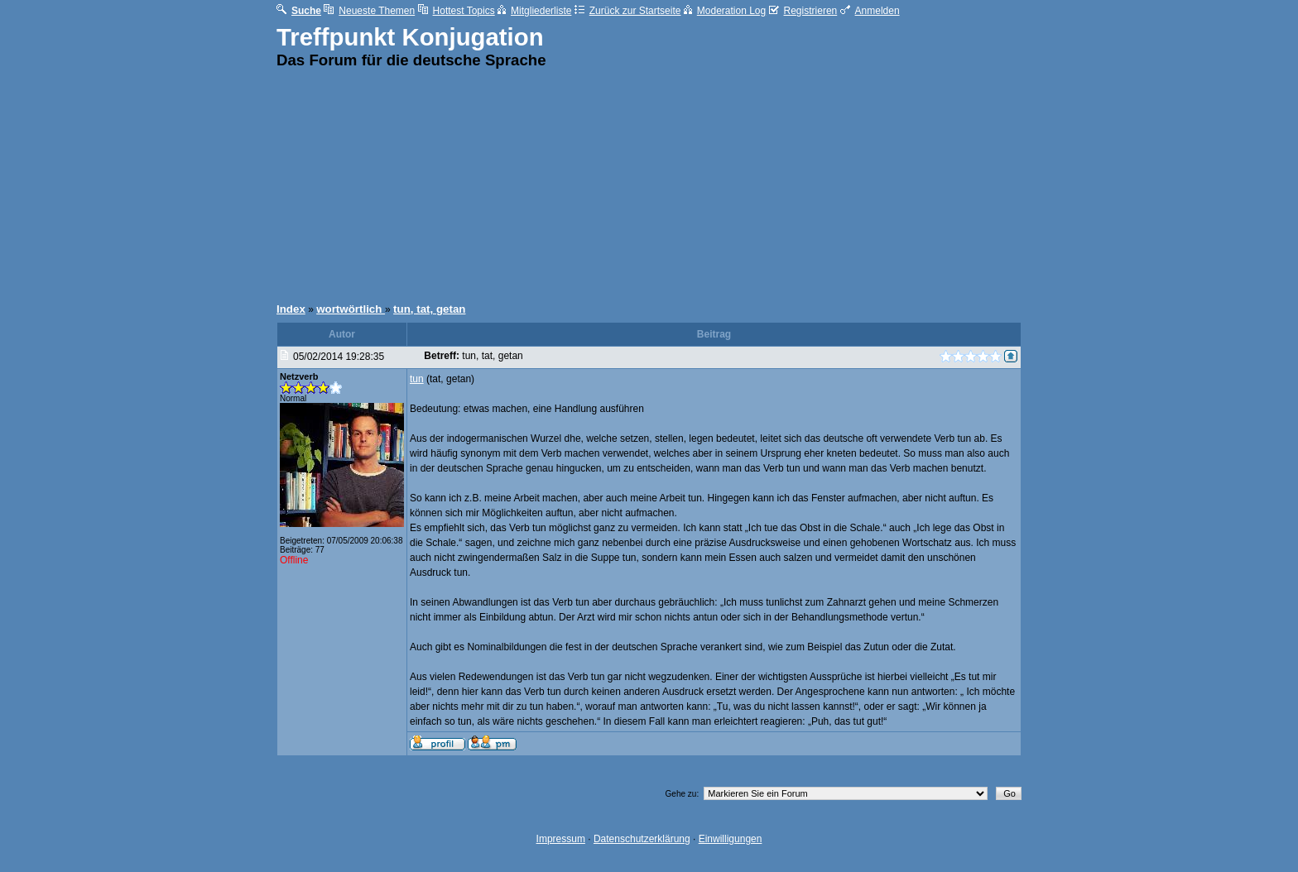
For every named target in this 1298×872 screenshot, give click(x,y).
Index (290, 309)
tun (417, 379)
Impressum (560, 839)
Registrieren (803, 11)
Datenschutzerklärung (642, 839)
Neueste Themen (369, 11)
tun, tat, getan (429, 309)
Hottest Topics (456, 11)
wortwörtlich (350, 309)
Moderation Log (725, 11)
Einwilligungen (730, 839)
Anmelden (870, 11)
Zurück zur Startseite (627, 11)
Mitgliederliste (534, 11)
